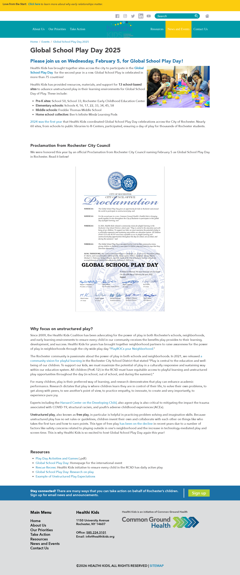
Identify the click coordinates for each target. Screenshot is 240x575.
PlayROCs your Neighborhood (132, 349)
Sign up (199, 493)
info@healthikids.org (100, 537)
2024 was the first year (46, 122)
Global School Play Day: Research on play (65, 472)
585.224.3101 (96, 533)
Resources (157, 29)
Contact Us (201, 29)
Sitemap (157, 566)
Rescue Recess (46, 467)
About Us (38, 29)
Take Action (77, 29)
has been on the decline (136, 424)
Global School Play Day (52, 463)
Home (35, 521)
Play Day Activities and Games (57, 458)
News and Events (179, 29)
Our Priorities (57, 29)
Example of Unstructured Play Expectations (65, 476)
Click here (34, 4)
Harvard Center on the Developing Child (88, 403)
